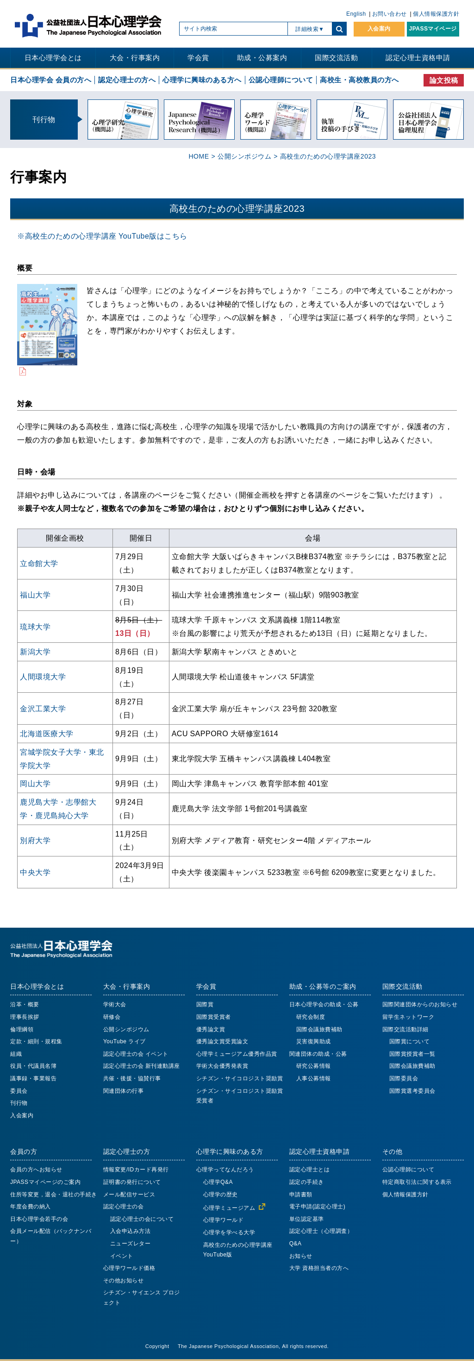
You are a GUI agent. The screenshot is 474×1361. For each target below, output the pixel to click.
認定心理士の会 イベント (135, 1054)
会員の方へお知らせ (36, 1169)
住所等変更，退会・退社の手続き (53, 1194)
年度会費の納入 (30, 1206)
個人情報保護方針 (436, 14)
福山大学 (35, 594)
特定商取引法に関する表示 (417, 1182)
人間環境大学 (43, 676)
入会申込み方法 (130, 1231)
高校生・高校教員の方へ (359, 79)
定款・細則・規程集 (36, 1041)
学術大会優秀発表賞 (222, 1066)
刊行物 (19, 1103)
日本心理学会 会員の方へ (50, 79)
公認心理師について (281, 79)
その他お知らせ (123, 1280)
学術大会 (114, 1004)
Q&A (295, 1243)
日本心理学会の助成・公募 (324, 1004)
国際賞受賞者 (213, 1017)
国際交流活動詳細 (405, 1029)
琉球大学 (35, 626)
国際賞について (409, 1041)
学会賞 (198, 57)
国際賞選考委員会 (412, 1091)
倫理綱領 (21, 1029)
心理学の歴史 (220, 1194)
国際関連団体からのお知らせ (420, 1004)
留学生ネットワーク (408, 1017)
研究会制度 (310, 1017)
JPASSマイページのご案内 (45, 1182)
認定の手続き (306, 1182)
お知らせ (300, 1256)
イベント (121, 1256)
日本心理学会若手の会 (39, 1219)
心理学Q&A (218, 1182)
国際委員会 (403, 1078)
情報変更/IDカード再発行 (136, 1169)
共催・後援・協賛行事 (132, 1078)
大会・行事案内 (135, 57)
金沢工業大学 (43, 708)
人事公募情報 (313, 1078)
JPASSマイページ (433, 28)
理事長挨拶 (24, 1017)
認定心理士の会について (142, 1219)
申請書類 (300, 1194)
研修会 (112, 1017)
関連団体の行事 (123, 1091)
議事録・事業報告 (33, 1078)
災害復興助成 (313, 1041)
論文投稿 (444, 80)
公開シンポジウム (244, 156)
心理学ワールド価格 (129, 1268)
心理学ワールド (223, 1220)
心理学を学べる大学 (229, 1232)
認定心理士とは (309, 1169)
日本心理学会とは (53, 57)
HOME (198, 156)
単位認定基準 (306, 1219)
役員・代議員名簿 (33, 1066)
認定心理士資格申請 (418, 57)
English (356, 14)
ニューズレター (130, 1243)
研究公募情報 (313, 1066)
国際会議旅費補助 (319, 1029)
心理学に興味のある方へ (202, 79)
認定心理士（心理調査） (321, 1231)
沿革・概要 (24, 1004)
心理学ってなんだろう (225, 1169)
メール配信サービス (129, 1194)
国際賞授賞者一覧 (412, 1054)
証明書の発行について (132, 1182)
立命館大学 (39, 563)
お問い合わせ (389, 14)
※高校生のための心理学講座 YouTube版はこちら (102, 236)
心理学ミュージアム (229, 1208)
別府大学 (35, 840)
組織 (16, 1054)
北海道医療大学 (47, 733)
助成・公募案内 (262, 57)
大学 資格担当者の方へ (319, 1268)
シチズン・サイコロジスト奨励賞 (239, 1078)
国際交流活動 (336, 57)
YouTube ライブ (124, 1041)
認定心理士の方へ (127, 79)
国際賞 (205, 1004)
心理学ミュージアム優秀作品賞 (236, 1054)
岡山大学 (35, 783)
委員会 (19, 1091)
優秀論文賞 (210, 1029)
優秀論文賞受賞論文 (222, 1041)
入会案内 (379, 28)
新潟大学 (35, 651)
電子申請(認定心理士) (317, 1206)
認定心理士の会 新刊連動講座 (141, 1066)
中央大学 (35, 872)
